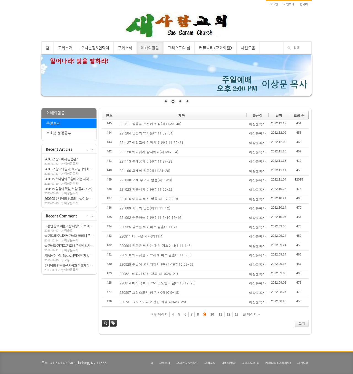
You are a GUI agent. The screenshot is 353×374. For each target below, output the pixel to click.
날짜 (279, 115)
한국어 (303, 4)
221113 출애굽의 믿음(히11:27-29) (146, 161)
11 (220, 314)
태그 (113, 323)
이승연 (68, 230)
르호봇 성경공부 (58, 133)
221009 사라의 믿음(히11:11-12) (144, 208)
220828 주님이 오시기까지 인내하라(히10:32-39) (156, 264)
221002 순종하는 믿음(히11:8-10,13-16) (151, 217)
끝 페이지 (251, 314)
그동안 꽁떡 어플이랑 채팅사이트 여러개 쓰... (69, 226)
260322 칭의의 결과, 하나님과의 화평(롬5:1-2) (69, 169)
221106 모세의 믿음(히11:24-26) (144, 170)
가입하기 (289, 4)
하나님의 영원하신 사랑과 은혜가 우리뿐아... (69, 265)
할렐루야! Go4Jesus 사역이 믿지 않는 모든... (69, 255)
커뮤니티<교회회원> (215, 48)
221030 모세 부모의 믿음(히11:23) (145, 179)
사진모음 (248, 48)
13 (236, 314)
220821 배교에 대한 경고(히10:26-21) (148, 273)
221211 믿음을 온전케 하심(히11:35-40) (150, 123)
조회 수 (298, 115)
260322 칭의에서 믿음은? (60, 159)
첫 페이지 (159, 314)
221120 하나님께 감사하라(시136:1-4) (148, 151)
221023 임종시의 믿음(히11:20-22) (146, 189)
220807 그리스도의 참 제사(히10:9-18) (149, 292)
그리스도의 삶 (179, 48)
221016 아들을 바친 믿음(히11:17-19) (148, 198)
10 (212, 314)
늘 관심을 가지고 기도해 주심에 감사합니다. (69, 245)
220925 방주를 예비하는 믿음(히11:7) (148, 226)
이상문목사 (71, 163)
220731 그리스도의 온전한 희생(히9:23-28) (152, 301)
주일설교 (53, 123)
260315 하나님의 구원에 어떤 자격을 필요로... (69, 179)
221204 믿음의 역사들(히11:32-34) (146, 133)
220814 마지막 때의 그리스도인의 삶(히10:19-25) (157, 283)
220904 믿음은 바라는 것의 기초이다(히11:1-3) (155, 245)
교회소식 (125, 48)
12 (228, 314)
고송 (67, 260)
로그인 (274, 4)
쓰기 (301, 323)
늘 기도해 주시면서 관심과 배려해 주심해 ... (69, 236)
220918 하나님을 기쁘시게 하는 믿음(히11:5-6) (155, 254)
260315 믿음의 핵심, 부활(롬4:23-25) (68, 189)
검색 (105, 323)
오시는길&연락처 (95, 48)
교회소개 (65, 48)
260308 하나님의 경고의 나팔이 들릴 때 (69, 198)
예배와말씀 (150, 48)
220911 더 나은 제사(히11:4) (141, 236)
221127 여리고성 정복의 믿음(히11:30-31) (151, 142)
